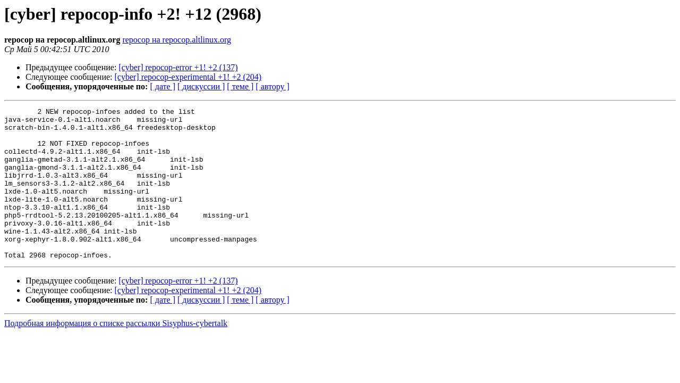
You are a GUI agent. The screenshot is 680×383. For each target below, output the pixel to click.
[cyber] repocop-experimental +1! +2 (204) (188, 76)
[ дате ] (162, 86)
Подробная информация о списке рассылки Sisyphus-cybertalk (115, 353)
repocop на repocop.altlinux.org (176, 39)
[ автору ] (272, 86)
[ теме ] (240, 86)
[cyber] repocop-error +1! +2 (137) (177, 67)
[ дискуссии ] (201, 86)
